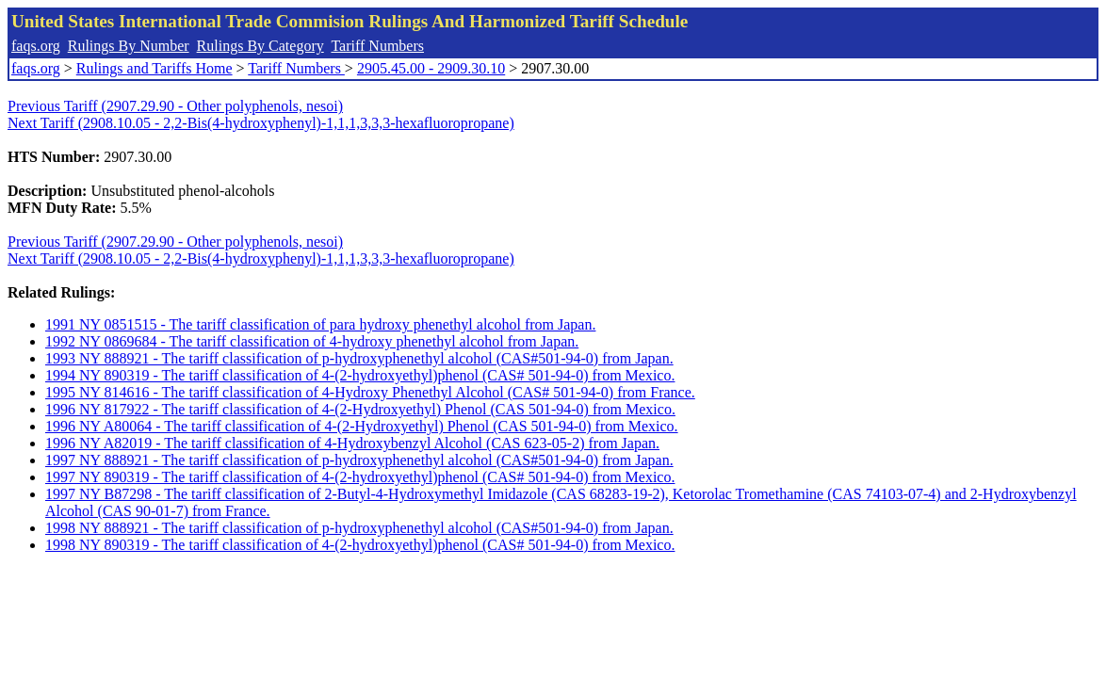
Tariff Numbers (377, 46)
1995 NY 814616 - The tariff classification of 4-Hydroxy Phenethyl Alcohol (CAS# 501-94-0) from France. (370, 392)
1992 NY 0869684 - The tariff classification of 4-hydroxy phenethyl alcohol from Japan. (311, 341)
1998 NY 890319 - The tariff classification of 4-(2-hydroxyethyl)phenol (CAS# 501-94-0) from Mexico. (360, 545)
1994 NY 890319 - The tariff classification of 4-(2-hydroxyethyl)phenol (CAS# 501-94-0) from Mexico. (360, 375)
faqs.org (35, 46)
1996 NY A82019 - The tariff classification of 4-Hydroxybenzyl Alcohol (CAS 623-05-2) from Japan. (352, 443)
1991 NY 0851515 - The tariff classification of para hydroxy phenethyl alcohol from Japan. (320, 324)
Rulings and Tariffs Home (154, 68)
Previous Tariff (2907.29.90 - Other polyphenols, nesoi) (175, 106)
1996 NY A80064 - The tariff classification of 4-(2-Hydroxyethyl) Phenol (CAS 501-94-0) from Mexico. (361, 426)
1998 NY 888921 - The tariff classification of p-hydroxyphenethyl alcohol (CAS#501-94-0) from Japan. (359, 528)
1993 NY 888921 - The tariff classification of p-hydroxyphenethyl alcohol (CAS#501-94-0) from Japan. (359, 358)
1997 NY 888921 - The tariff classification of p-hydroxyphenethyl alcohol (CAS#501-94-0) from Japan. (359, 460)
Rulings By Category (260, 46)
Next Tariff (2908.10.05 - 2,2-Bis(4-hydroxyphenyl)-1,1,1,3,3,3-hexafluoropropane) (261, 123)
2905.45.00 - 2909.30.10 (431, 68)
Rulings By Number (128, 46)
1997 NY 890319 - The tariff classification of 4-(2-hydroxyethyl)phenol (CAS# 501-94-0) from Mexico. (360, 477)
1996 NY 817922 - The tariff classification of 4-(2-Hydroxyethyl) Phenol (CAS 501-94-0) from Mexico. (360, 409)
